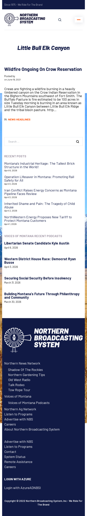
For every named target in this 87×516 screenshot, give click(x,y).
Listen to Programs (18, 414)
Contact (10, 451)
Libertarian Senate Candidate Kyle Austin (36, 243)
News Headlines (19, 119)
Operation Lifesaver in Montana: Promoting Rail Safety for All (39, 178)
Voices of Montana (17, 396)
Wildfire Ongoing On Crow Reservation (43, 69)
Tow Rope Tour (19, 390)
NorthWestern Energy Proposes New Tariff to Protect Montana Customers (38, 219)
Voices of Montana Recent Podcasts (33, 236)
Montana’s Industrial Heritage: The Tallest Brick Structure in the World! (39, 165)
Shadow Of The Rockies (25, 369)
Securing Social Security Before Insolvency (37, 278)
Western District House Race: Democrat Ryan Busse (40, 261)
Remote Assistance (18, 461)
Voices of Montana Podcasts (29, 402)
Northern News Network (22, 363)
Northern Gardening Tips (26, 374)
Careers (10, 424)
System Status (14, 456)
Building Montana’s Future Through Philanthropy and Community (41, 295)
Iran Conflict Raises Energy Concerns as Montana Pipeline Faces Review (40, 192)
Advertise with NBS (18, 419)
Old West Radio (19, 380)
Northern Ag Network (20, 409)
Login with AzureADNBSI (22, 488)
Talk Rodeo (16, 385)
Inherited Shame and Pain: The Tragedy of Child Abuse (39, 205)
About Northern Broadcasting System (32, 429)
